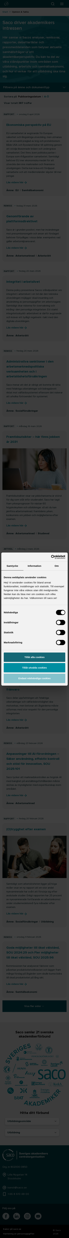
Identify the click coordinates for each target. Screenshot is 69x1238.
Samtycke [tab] (12, 565)
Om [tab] (57, 565)
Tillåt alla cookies (34, 657)
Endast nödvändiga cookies (34, 678)
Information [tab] (34, 565)
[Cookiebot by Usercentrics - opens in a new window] (51, 557)
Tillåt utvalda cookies (34, 667)
